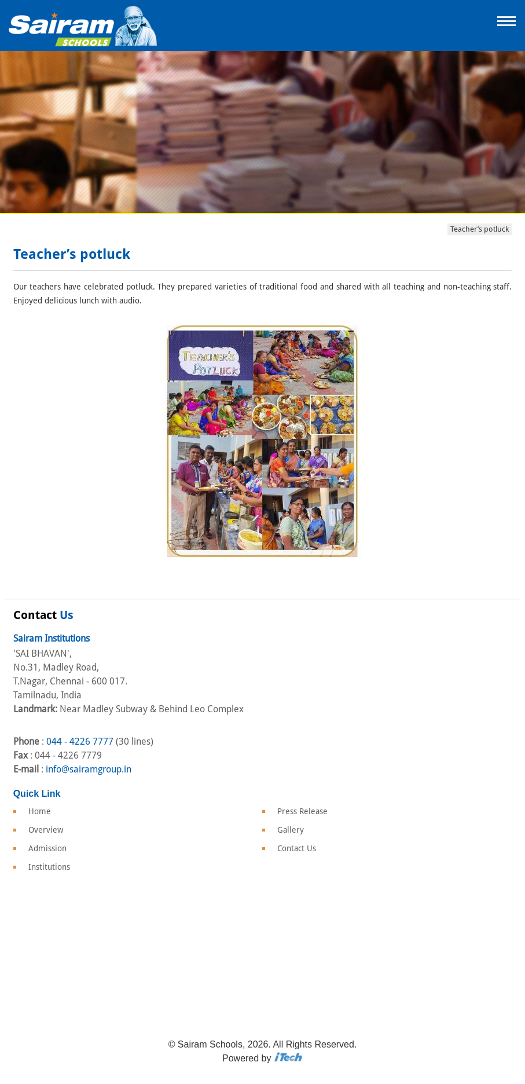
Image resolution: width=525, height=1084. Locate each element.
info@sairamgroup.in (88, 769)
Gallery (290, 829)
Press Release (302, 811)
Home (39, 811)
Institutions (49, 866)
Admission (47, 848)
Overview (45, 829)
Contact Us (296, 848)
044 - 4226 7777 (79, 741)
